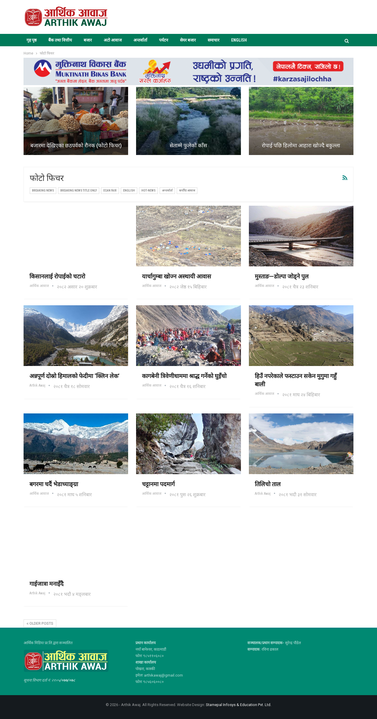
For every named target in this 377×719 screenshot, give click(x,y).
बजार (88, 40)
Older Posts (40, 623)
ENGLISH (239, 40)
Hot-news (148, 190)
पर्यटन (163, 40)
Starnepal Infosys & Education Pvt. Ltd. (238, 704)
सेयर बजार (188, 40)
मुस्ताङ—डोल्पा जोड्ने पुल (282, 276)
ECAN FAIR (110, 190)
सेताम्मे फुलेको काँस (188, 145)
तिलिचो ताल (268, 484)
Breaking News (43, 190)
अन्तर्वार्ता (140, 40)
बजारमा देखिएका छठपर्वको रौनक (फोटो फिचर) (76, 145)
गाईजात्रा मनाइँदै (46, 583)
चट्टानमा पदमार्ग (158, 484)
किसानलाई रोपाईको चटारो (57, 276)
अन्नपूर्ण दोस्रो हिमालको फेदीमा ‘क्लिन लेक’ (74, 376)
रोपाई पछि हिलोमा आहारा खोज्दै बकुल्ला (301, 145)
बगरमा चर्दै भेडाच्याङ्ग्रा (53, 484)
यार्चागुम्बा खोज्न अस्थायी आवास (176, 276)
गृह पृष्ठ (32, 40)
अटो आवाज (113, 40)
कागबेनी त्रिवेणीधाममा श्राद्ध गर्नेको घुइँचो (184, 376)
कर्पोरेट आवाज (187, 190)
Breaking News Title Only (78, 190)
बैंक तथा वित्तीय (60, 40)
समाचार (213, 40)
